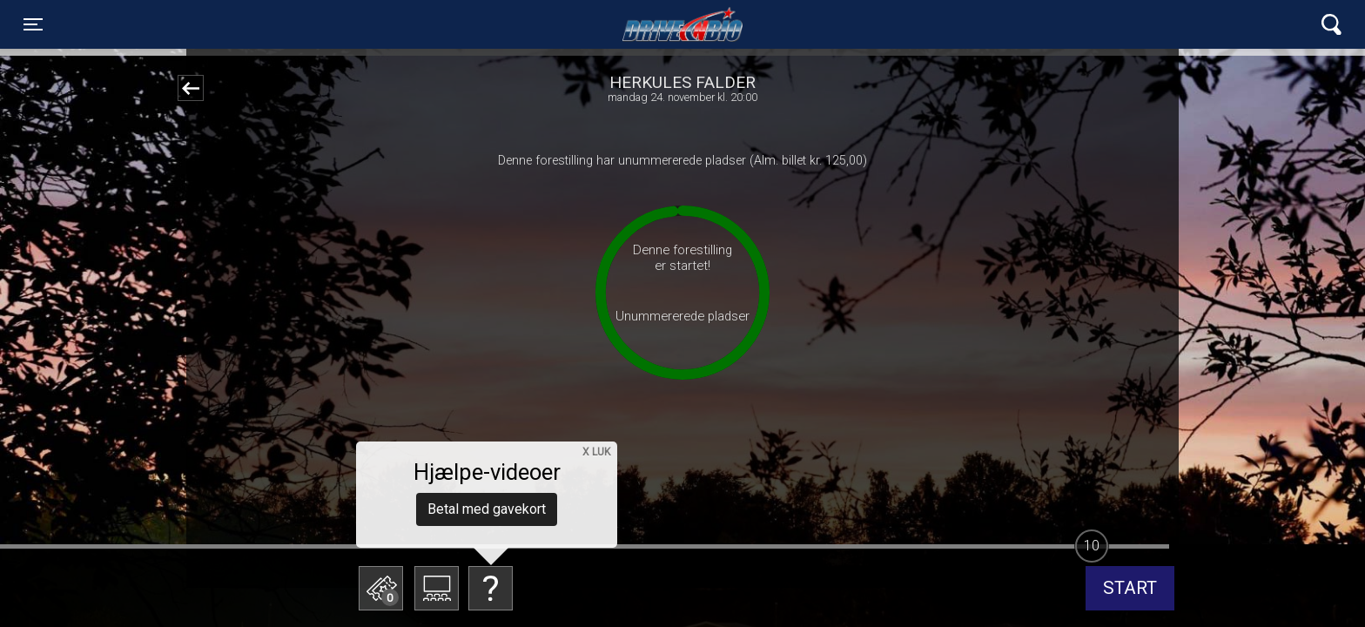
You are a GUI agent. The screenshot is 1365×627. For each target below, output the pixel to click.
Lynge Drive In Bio (682, 24)
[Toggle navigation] (33, 24)
